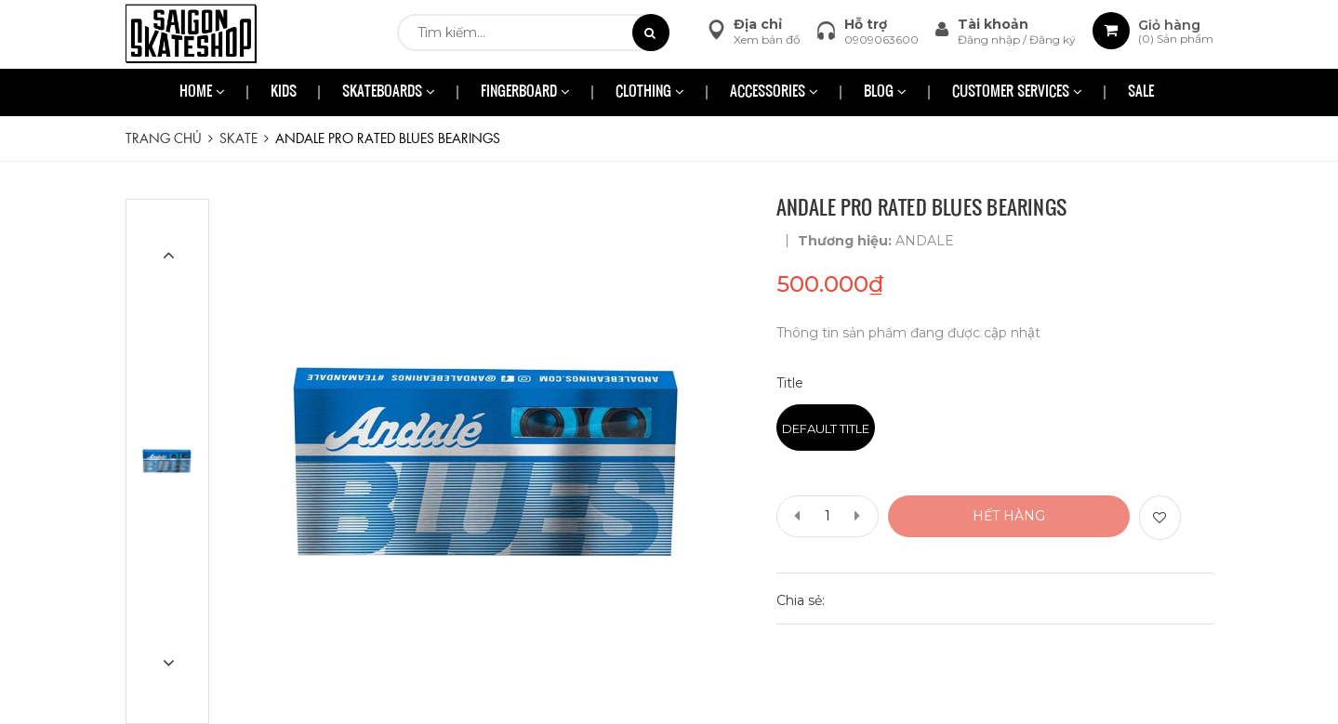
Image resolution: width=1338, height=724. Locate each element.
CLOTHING (650, 92)
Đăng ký (1052, 39)
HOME (202, 92)
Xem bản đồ (767, 39)
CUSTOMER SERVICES (1017, 92)
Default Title (825, 428)
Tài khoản (993, 24)
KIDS (284, 92)
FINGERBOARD (525, 92)
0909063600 (881, 39)
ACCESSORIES (774, 92)
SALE (1141, 92)
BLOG (885, 92)
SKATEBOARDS (388, 92)
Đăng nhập (990, 39)
